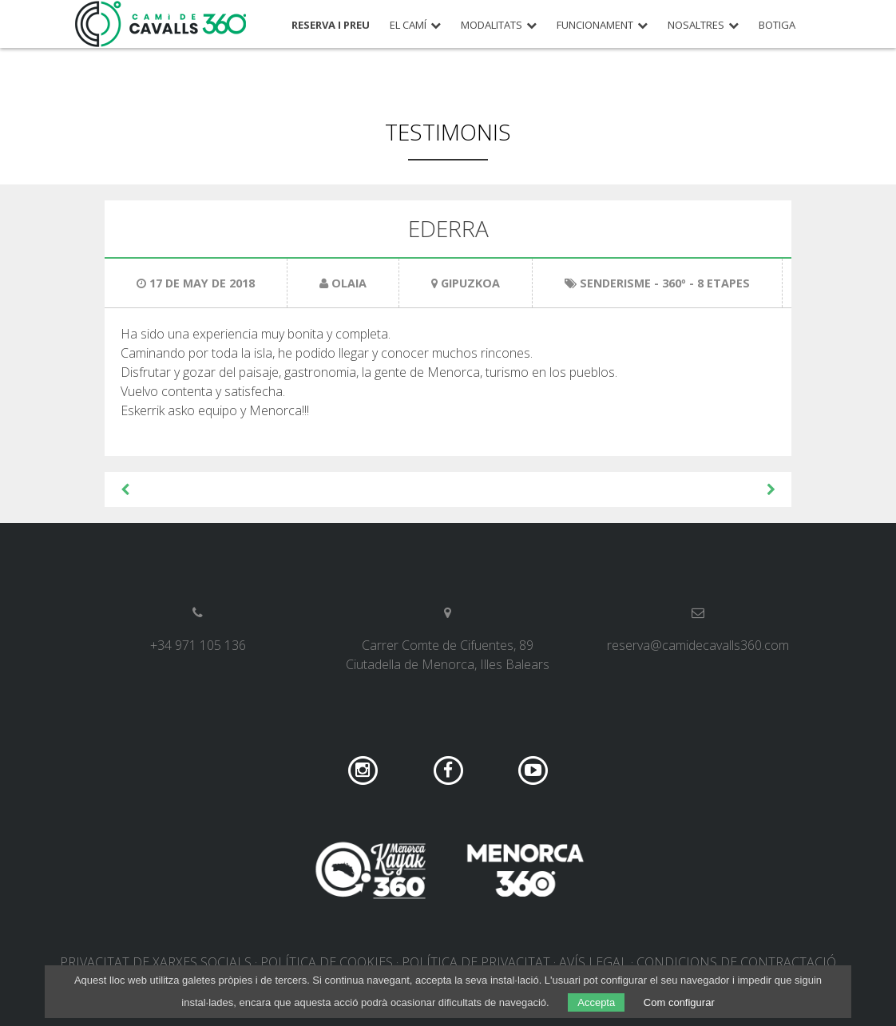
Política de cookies (326, 962)
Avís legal (593, 962)
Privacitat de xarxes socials (156, 962)
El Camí (408, 25)
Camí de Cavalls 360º (161, 24)
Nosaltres (696, 25)
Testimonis (448, 132)
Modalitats (491, 25)
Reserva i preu (330, 25)
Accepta (596, 1002)
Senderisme (615, 283)
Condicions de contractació (736, 962)
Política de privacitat (476, 962)
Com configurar (679, 1002)
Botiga (777, 25)
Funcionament (595, 25)
